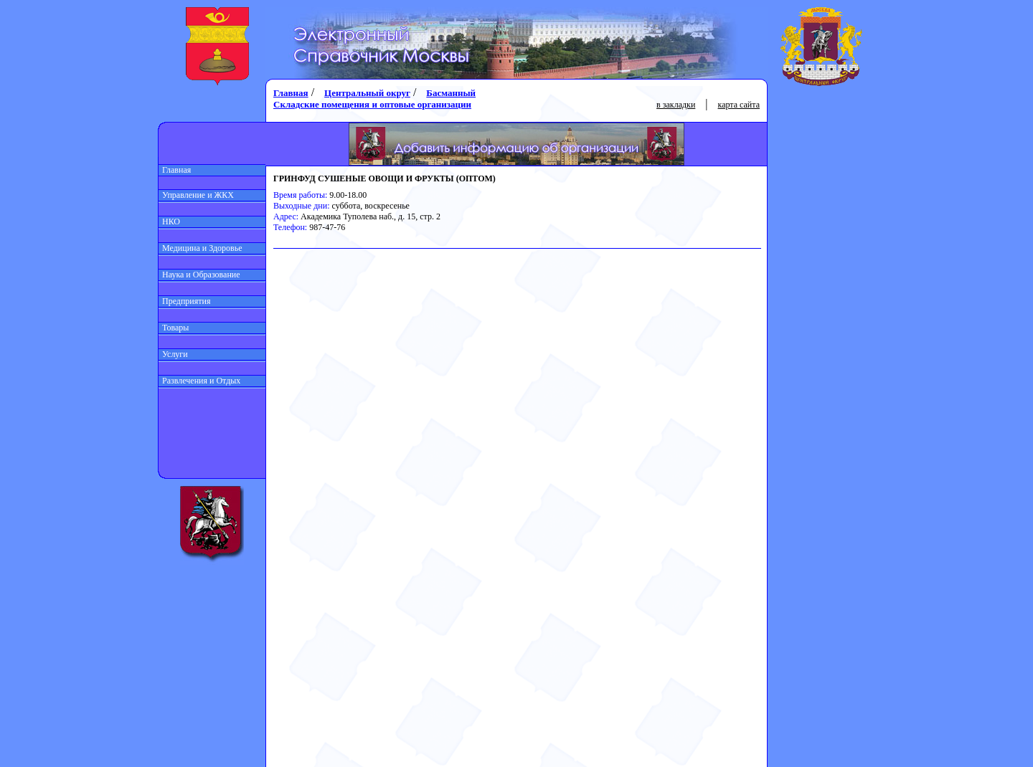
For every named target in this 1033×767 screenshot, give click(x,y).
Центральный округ (367, 92)
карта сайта (739, 105)
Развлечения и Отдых (199, 381)
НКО (169, 221)
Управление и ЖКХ (196, 195)
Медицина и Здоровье (200, 248)
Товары (174, 328)
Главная (175, 170)
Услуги (173, 354)
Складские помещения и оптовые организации (372, 104)
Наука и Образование (199, 275)
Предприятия (185, 301)
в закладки (675, 105)
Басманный (451, 92)
